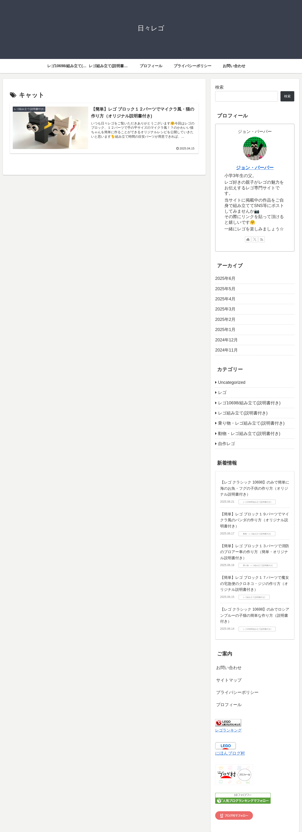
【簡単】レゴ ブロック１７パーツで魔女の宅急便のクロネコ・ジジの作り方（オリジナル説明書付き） (254, 583)
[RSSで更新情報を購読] (262, 239)
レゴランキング (228, 730)
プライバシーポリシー (237, 692)
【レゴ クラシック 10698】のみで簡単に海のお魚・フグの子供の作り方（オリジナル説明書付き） (254, 488)
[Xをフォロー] (255, 239)
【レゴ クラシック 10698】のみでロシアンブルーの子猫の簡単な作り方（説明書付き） (254, 615)
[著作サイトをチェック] (248, 239)
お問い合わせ (229, 667)
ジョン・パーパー (255, 167)
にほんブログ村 (230, 753)
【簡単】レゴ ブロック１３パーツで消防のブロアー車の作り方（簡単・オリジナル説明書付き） (254, 552)
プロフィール (229, 704)
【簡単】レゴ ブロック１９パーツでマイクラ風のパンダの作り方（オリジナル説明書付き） (254, 520)
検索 (219, 87)
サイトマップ (229, 680)
